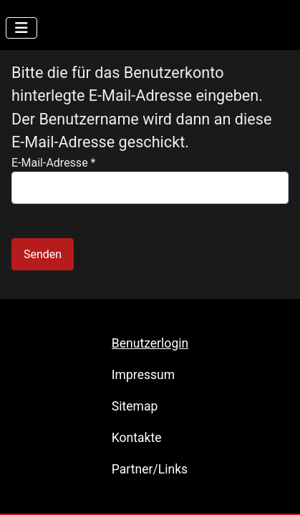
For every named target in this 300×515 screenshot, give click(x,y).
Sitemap (135, 406)
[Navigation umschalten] (21, 28)
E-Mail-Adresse (53, 163)
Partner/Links (150, 469)
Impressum (143, 375)
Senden (43, 254)
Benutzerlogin (150, 343)
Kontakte (137, 438)
